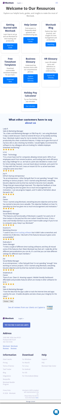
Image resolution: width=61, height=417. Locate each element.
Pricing (5, 377)
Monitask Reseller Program (9, 398)
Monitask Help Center (49, 380)
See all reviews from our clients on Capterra (30, 321)
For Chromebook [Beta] (28, 391)
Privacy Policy (7, 404)
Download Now (10, 88)
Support (44, 374)
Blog (4, 387)
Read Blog (50, 44)
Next (12, 315)
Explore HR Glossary (51, 82)
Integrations (7, 390)
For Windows (27, 374)
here (36, 412)
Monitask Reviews (6, 361)
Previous (6, 315)
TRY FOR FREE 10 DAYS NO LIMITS (17, 339)
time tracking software (25, 244)
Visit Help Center (30, 42)
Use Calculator (30, 114)
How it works (7, 374)
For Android (26, 384)
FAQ (43, 377)
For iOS (25, 387)
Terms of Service (9, 380)
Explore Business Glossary (30, 86)
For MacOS (26, 377)
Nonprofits (7, 394)
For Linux (25, 380)
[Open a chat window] (56, 412)
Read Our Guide (10, 52)
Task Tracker (7, 384)
